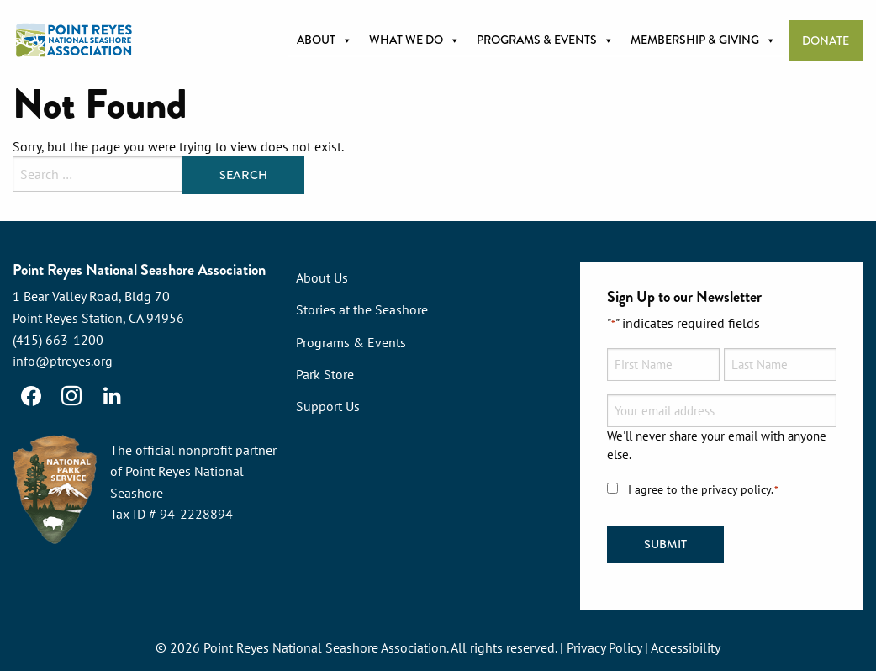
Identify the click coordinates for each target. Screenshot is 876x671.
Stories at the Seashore (362, 309)
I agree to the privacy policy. (703, 489)
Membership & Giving (703, 40)
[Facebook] (31, 396)
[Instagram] (71, 396)
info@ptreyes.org (63, 360)
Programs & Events (545, 40)
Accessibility (685, 647)
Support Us (328, 406)
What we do (414, 40)
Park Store (325, 374)
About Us (322, 277)
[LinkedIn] (111, 396)
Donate (825, 41)
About (324, 40)
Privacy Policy (604, 647)
